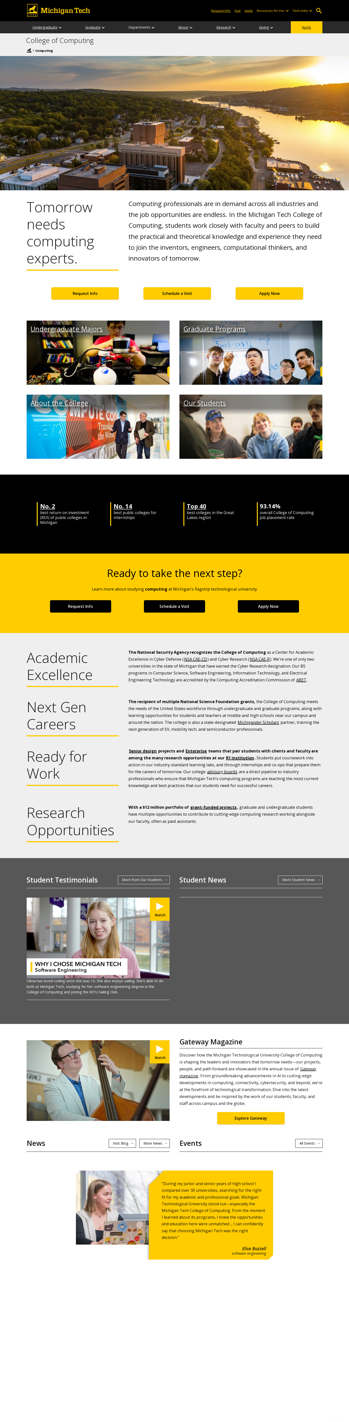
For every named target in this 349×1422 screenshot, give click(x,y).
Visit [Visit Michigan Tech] (237, 10)
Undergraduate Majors (67, 328)
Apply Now (268, 606)
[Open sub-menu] (286, 10)
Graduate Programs (214, 328)
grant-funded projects (213, 807)
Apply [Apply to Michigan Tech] (248, 10)
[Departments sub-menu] (153, 27)
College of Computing (60, 40)
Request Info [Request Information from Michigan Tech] (220, 10)
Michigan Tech (29, 50)
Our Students (204, 402)
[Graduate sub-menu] (103, 27)
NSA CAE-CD (195, 659)
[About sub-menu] (191, 27)
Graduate (93, 27)
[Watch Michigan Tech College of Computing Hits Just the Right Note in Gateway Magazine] (160, 1051)
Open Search (318, 10)
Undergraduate (45, 27)
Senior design (143, 751)
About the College (59, 402)
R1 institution (240, 758)
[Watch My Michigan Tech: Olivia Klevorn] (160, 909)
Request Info (85, 293)
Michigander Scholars (258, 722)
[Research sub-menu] (234, 27)
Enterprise (196, 751)
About (183, 27)
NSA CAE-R (260, 659)
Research (223, 27)
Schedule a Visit (177, 293)
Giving (264, 27)
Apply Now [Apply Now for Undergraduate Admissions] (269, 293)
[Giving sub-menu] (272, 27)
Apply (306, 27)
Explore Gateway (251, 1118)
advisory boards (222, 771)
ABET (301, 680)
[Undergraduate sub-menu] (60, 27)
